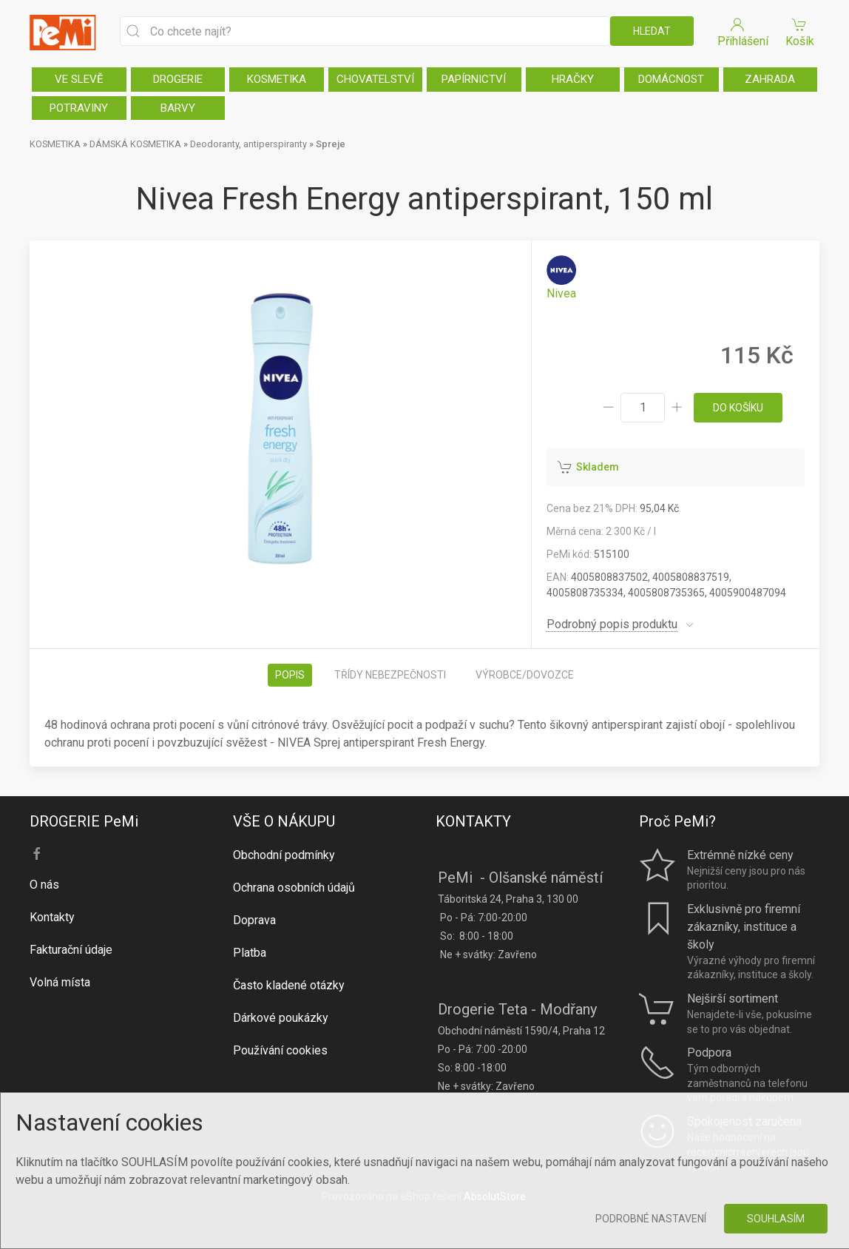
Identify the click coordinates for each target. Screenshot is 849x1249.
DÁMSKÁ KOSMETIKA (135, 143)
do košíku (738, 408)
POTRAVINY (79, 108)
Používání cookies (280, 1050)
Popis (290, 675)
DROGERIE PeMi (84, 821)
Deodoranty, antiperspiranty (248, 143)
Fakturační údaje (71, 950)
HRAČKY (573, 79)
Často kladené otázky (289, 985)
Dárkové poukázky (280, 1018)
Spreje (330, 143)
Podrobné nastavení (650, 1219)
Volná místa (60, 982)
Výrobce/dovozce (525, 675)
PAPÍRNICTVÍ (474, 79)
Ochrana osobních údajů (294, 888)
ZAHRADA (770, 79)
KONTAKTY (473, 821)
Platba (249, 953)
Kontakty (52, 917)
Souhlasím (776, 1219)
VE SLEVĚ (79, 79)
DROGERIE (178, 79)
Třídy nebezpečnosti (390, 675)
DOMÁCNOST (671, 79)
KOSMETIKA (276, 79)
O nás (44, 885)
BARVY (177, 108)
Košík (799, 31)
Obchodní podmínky (284, 855)
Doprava (254, 920)
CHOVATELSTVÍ (375, 79)
